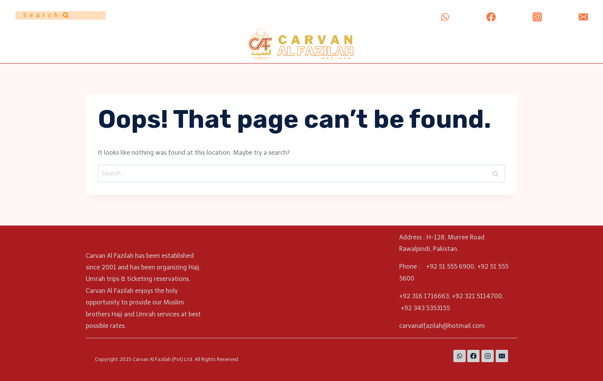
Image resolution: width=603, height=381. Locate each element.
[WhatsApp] (445, 17)
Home (378, 36)
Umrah (486, 36)
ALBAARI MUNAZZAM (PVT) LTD (540, 36)
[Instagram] (537, 17)
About (401, 36)
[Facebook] (491, 17)
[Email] (583, 17)
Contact (474, 52)
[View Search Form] (60, 15)
